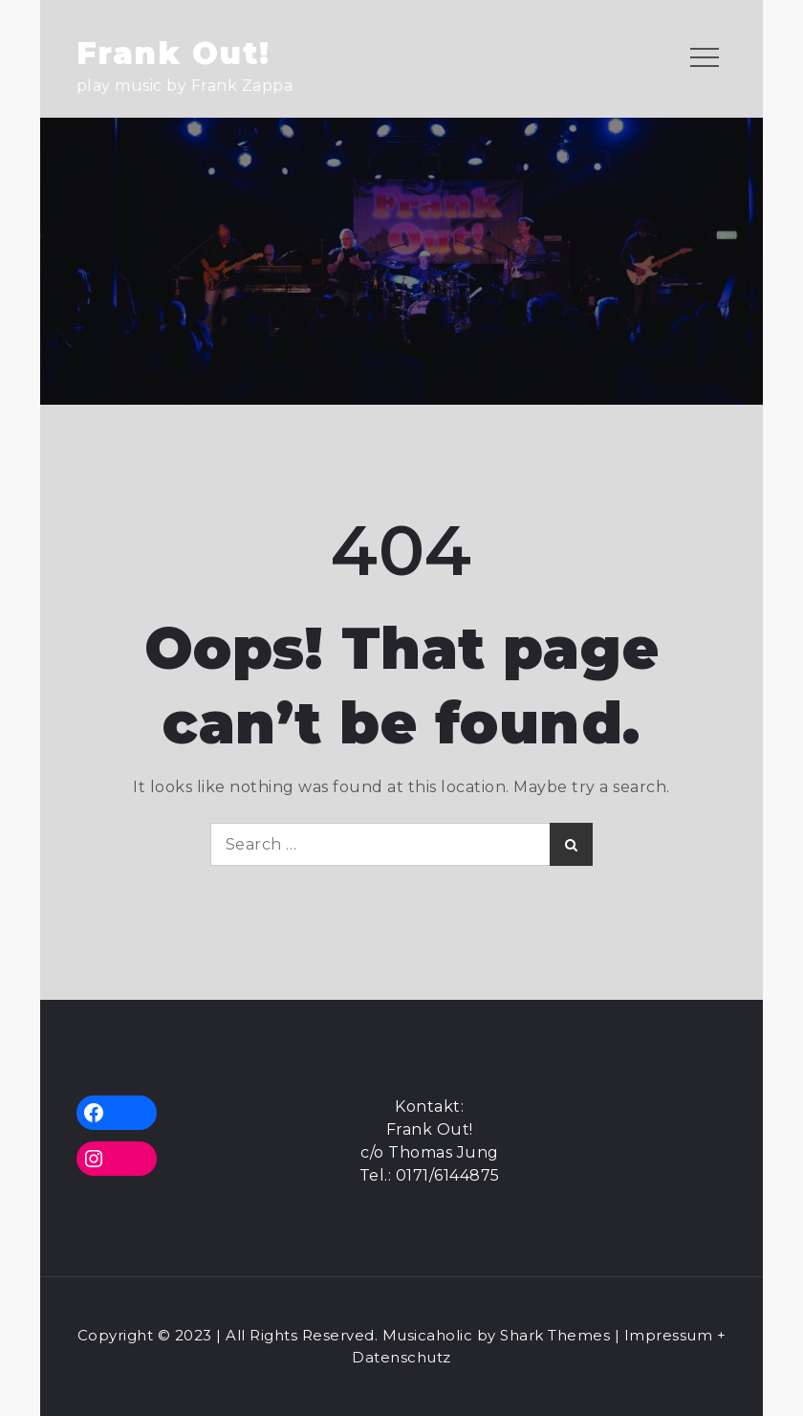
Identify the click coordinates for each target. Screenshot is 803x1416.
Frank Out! (173, 53)
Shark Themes (557, 1335)
